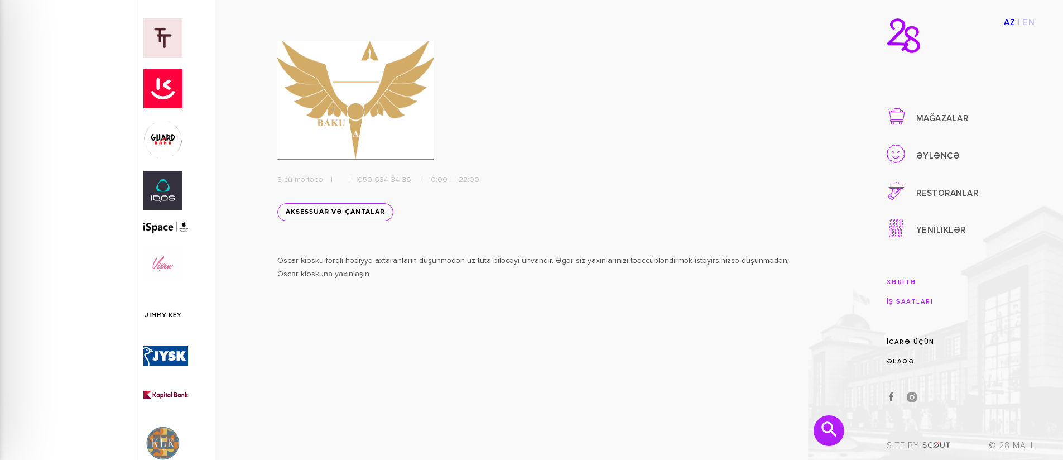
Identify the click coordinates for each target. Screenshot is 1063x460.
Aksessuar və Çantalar (335, 212)
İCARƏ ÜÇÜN (911, 342)
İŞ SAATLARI (910, 302)
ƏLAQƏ (901, 361)
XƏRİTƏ (902, 282)
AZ (1010, 22)
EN (1028, 22)
